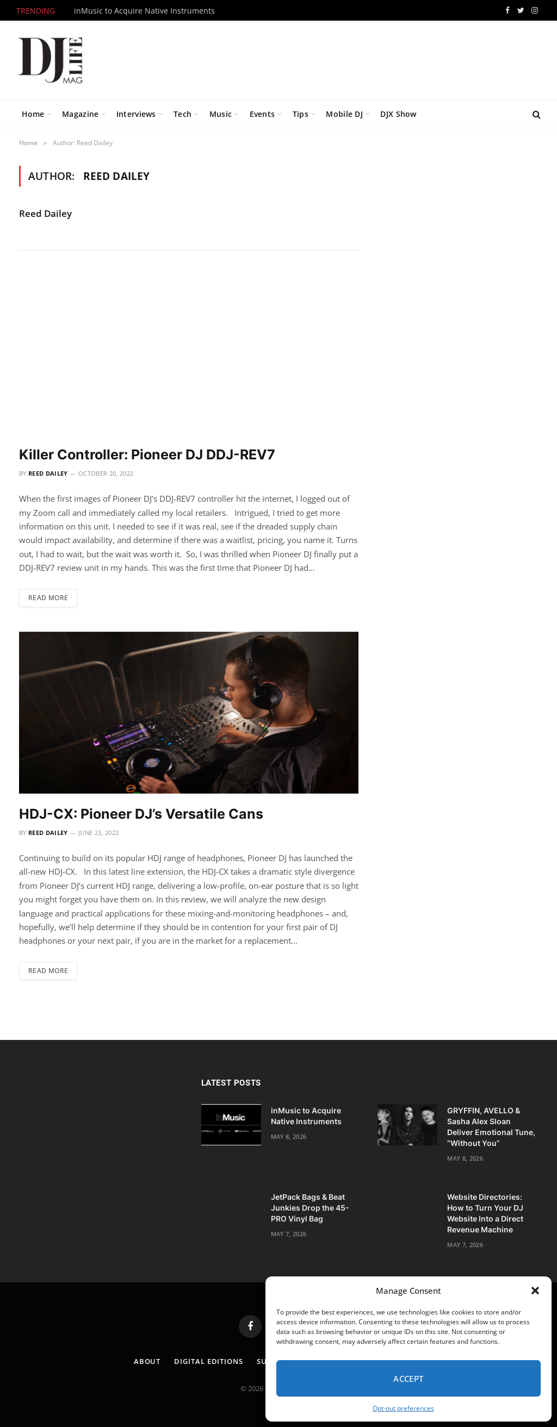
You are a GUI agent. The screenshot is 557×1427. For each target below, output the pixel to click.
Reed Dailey (45, 213)
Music (220, 114)
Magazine (80, 114)
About (147, 1361)
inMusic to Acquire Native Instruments (144, 11)
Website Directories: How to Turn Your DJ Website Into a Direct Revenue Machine (485, 1213)
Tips (300, 114)
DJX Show (398, 114)
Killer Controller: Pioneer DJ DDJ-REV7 (147, 454)
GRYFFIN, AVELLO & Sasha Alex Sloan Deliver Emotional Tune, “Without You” (491, 1127)
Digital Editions (208, 1361)
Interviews (136, 114)
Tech (182, 114)
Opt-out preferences (403, 1408)
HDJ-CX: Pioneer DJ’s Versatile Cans (141, 814)
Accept (408, 1378)
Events (262, 114)
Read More (48, 597)
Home (33, 114)
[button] (535, 1290)
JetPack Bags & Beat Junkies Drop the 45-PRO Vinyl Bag (310, 1207)
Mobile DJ (344, 114)
